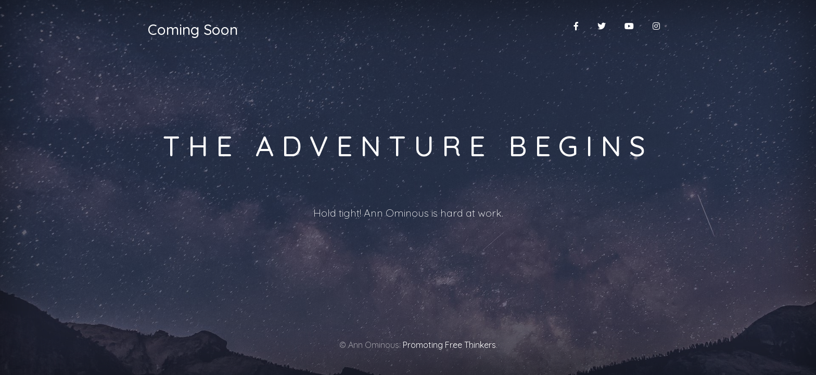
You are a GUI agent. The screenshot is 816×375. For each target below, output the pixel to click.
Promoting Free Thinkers (449, 345)
